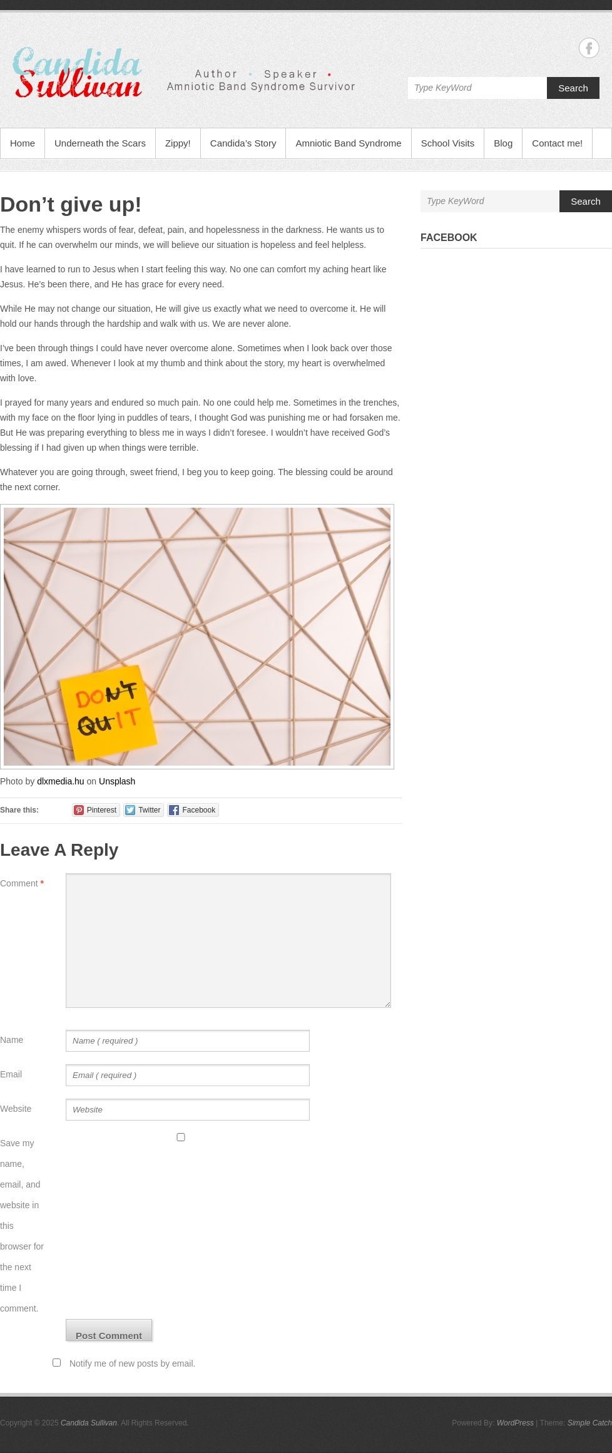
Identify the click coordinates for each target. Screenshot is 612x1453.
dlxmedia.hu (60, 781)
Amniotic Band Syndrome (348, 143)
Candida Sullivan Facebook (589, 48)
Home (22, 143)
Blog (503, 143)
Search (573, 88)
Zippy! (178, 143)
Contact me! (557, 143)
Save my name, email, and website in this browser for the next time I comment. (22, 1225)
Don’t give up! (71, 204)
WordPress (515, 1423)
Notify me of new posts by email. (132, 1363)
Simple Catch (590, 1423)
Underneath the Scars (100, 143)
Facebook (449, 237)
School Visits (448, 143)
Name (11, 1040)
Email (11, 1074)
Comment (22, 883)
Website (15, 1109)
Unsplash (117, 781)
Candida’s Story (243, 143)
